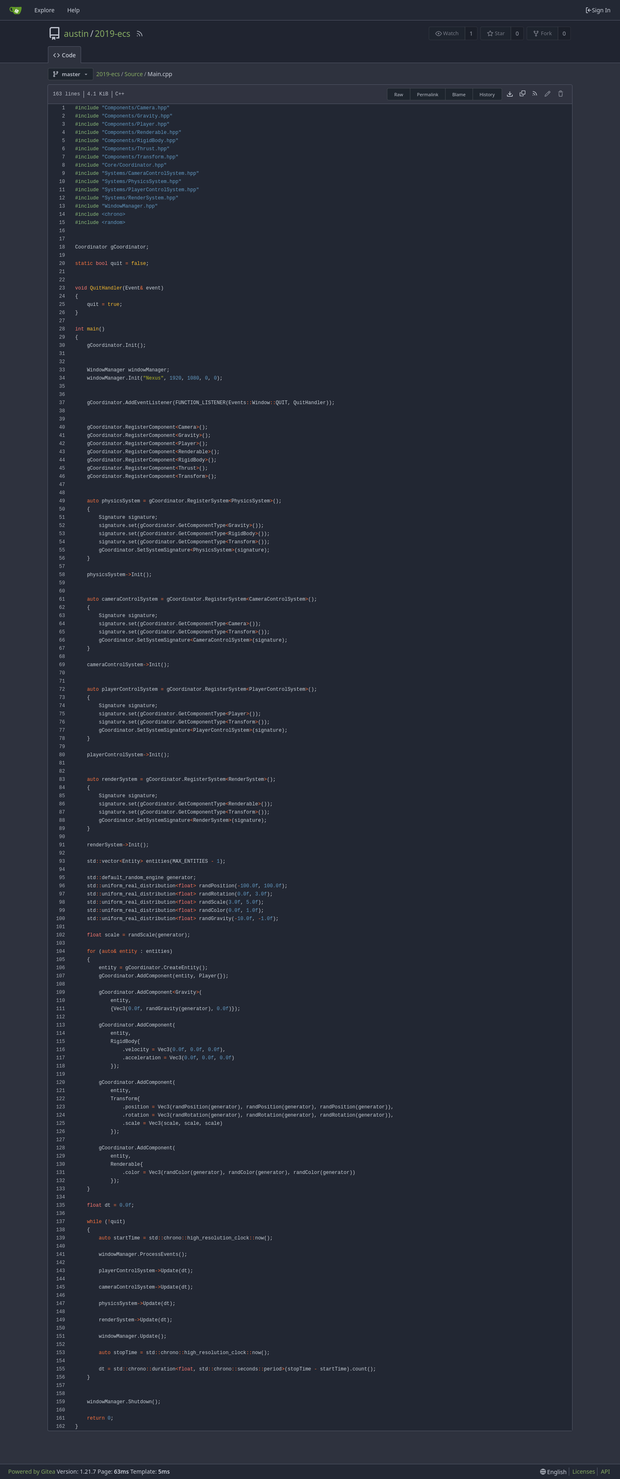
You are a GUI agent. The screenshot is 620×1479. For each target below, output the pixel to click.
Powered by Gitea (31, 1471)
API (605, 1471)
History (487, 94)
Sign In (598, 10)
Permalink (427, 94)
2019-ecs (113, 33)
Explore (44, 10)
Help (73, 10)
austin (76, 33)
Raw (398, 94)
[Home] (15, 10)
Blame (459, 94)
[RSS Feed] (139, 33)
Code (64, 55)
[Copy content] (522, 94)
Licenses (583, 1471)
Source (133, 74)
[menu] (553, 1472)
